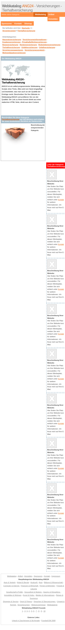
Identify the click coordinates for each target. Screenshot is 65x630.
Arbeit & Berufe (23, 582)
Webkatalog (40, 14)
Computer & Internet (11, 586)
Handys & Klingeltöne (52, 592)
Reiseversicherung (10, 45)
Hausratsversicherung (11, 39)
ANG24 (17, 6)
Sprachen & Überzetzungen (45, 601)
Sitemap (28, 24)
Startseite (26, 28)
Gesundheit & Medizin (33, 592)
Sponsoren (7, 24)
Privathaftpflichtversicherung (34, 42)
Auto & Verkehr (10, 582)
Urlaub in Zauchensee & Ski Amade (26, 620)
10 (44, 611)
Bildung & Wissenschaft (53, 582)
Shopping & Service (10, 601)
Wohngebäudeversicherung (14, 53)
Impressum (55, 576)
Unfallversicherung (29, 47)
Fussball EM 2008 (48, 620)
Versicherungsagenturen (12, 50)
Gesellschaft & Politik (14, 592)
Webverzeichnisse (38, 605)
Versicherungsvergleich (34, 50)
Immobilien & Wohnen (12, 595)
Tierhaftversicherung (26, 31)
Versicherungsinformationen (35, 39)
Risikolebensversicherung (49, 45)
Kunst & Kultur (29, 595)
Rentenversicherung (28, 45)
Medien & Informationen (45, 595)
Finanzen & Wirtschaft (30, 586)
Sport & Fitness (26, 601)
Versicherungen (9, 31)
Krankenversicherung (11, 42)
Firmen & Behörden (47, 586)
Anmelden (53, 19)
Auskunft (34, 582)
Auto (40, 582)
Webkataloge (52, 605)
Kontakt (18, 24)
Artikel (51, 14)
